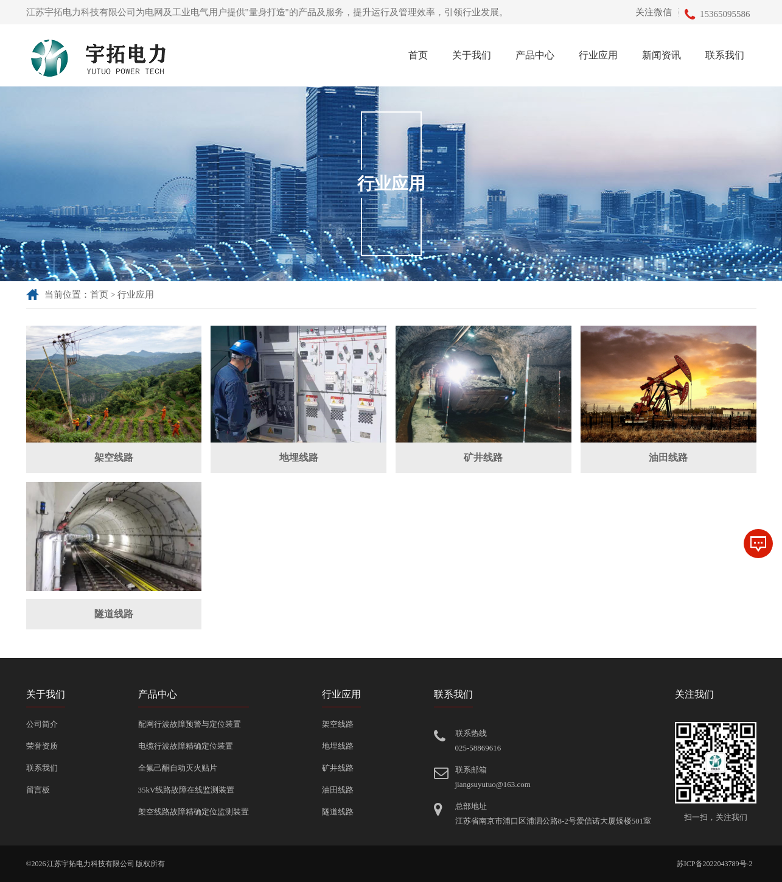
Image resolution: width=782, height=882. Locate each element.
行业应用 (598, 55)
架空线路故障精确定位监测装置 (193, 811)
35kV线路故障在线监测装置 (186, 789)
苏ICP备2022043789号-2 (715, 863)
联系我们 (724, 55)
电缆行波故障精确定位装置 (185, 746)
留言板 (38, 789)
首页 (418, 55)
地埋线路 (298, 457)
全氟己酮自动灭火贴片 (177, 767)
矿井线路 (483, 457)
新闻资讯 (661, 55)
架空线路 (113, 457)
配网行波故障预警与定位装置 (189, 724)
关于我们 (471, 55)
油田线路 (668, 457)
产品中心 (534, 55)
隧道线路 (113, 614)
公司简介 (42, 724)
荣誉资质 (42, 746)
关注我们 (694, 694)
